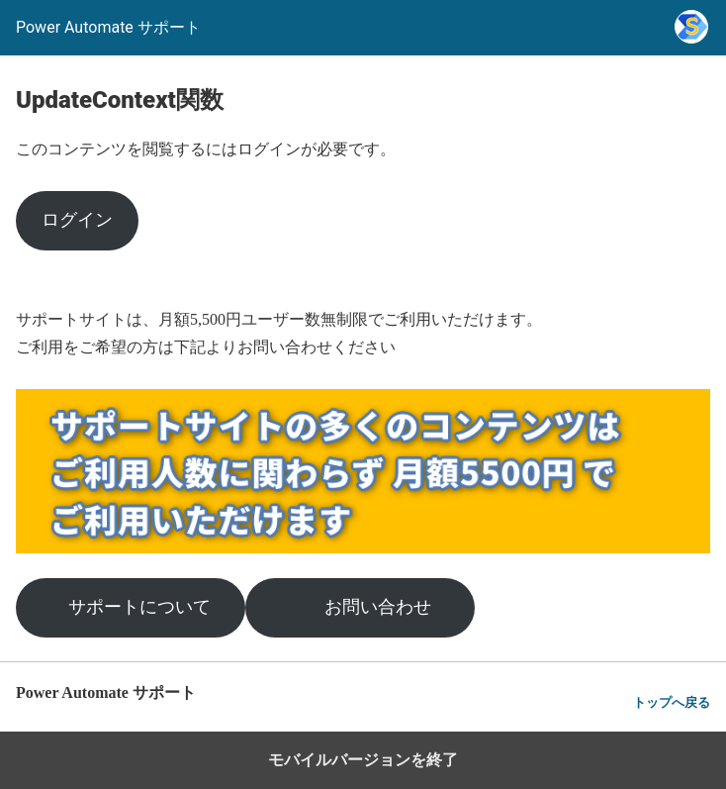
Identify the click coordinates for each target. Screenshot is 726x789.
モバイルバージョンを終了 (363, 759)
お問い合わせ (378, 607)
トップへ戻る (671, 702)
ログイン (77, 220)
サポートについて (139, 607)
